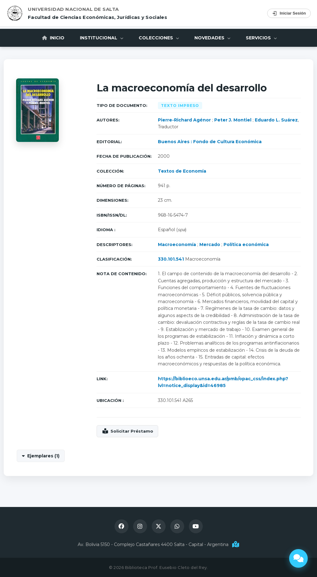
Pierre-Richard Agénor (184, 120)
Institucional (101, 38)
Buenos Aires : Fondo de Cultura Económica (210, 141)
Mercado (209, 244)
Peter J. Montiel (232, 120)
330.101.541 (171, 259)
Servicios (261, 38)
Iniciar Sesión (289, 13)
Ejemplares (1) (43, 456)
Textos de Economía (182, 171)
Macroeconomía (177, 244)
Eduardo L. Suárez (276, 120)
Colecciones (159, 38)
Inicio (53, 38)
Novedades (212, 38)
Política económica (246, 244)
